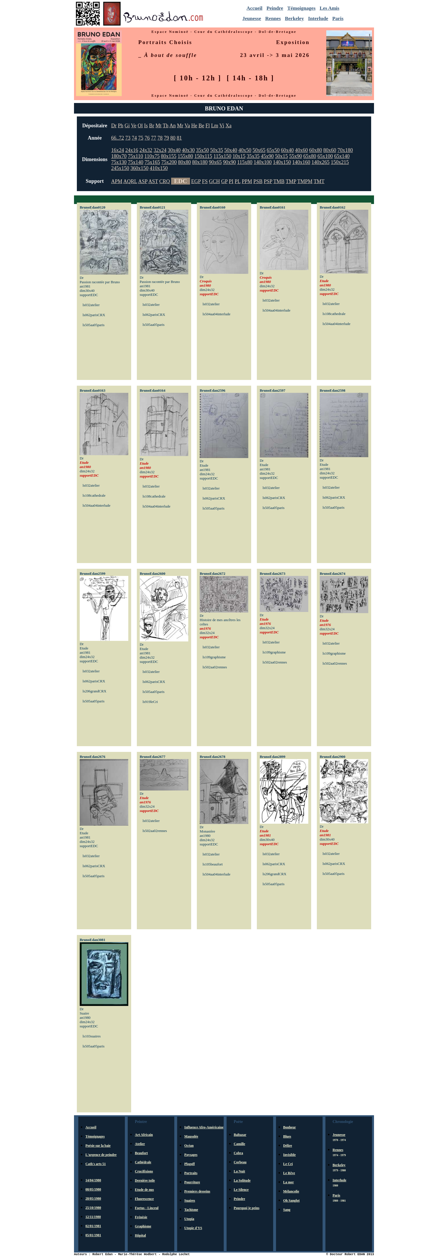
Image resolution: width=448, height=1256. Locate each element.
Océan (189, 1146)
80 (172, 138)
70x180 (345, 150)
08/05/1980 (93, 1189)
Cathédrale (143, 1162)
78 (160, 138)
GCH (214, 181)
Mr (180, 125)
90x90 (229, 162)
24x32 (145, 150)
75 (140, 138)
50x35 (216, 150)
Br (151, 125)
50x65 (259, 150)
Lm (214, 125)
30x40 (174, 150)
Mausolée (191, 1136)
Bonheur (289, 1127)
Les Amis (329, 8)
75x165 (152, 162)
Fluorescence (144, 1199)
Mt (158, 125)
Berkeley (294, 18)
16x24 (117, 150)
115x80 (244, 162)
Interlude (318, 18)
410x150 (159, 168)
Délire (287, 1146)
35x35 (253, 156)
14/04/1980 (93, 1180)
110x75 (151, 156)
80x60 (329, 150)
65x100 (325, 156)
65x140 (341, 156)
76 (147, 138)
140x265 (320, 162)
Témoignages (301, 8)
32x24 (160, 150)
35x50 (202, 150)
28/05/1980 (93, 1198)
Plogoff (189, 1164)
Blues (287, 1136)
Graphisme (143, 1226)
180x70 (119, 156)
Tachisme (191, 1210)
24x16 (131, 150)
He (194, 125)
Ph (120, 125)
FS (205, 181)
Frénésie (141, 1217)
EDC (180, 181)
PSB (258, 181)
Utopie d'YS (193, 1228)
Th (165, 125)
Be (201, 125)
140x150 (282, 162)
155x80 (185, 156)
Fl (207, 125)
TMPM (305, 181)
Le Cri (288, 1164)
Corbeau (240, 1162)
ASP (142, 181)
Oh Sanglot (291, 1200)
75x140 (135, 162)
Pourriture (192, 1182)
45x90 (267, 156)
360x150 (140, 168)
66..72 (117, 138)
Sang (286, 1210)
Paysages (190, 1155)
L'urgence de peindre (101, 1155)
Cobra (238, 1153)
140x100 (263, 162)
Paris (337, 18)
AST (153, 181)
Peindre (275, 8)
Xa (228, 125)
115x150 (222, 156)
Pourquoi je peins (246, 1208)
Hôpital (140, 1235)
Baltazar (240, 1135)
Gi (127, 125)
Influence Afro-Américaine (203, 1127)
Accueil (255, 8)
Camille (239, 1144)
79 (166, 138)
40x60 (301, 150)
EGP (196, 181)
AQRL (130, 181)
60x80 (315, 150)
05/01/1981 (93, 1235)
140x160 (301, 162)
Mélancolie (291, 1191)
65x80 (309, 156)
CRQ (164, 181)
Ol (140, 125)
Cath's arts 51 (95, 1164)
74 (134, 138)
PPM (247, 181)
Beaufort (141, 1153)
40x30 (188, 150)
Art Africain (144, 1135)
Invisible (289, 1155)
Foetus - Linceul (147, 1208)
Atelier (140, 1144)
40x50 (245, 150)
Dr (114, 125)
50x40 (230, 150)
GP (224, 181)
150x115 (203, 156)
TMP (291, 181)
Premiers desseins (197, 1191)
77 (153, 138)
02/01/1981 (93, 1226)
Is (146, 125)
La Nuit (239, 1171)
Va (187, 125)
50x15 (281, 156)
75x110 (135, 156)
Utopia (189, 1219)
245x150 (120, 168)
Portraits (190, 1173)
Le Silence (241, 1190)
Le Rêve (289, 1173)
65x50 (273, 150)
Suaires (189, 1200)
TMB (279, 181)
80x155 (168, 156)
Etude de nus (144, 1190)
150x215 (340, 162)
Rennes (273, 18)
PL (237, 181)
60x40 (287, 150)
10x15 (239, 156)
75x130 (119, 162)
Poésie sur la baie (98, 1146)
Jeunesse (251, 18)
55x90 (295, 156)
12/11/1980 (93, 1217)
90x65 (215, 162)
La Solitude (242, 1180)
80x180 (200, 162)
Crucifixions (144, 1171)
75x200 (169, 162)
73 (128, 138)
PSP (268, 181)
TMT (319, 181)
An (172, 125)
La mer (288, 1182)
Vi (221, 125)
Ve (133, 125)
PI (231, 181)
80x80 (184, 162)
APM (116, 181)
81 (179, 138)
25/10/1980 (93, 1208)
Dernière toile (145, 1180)
